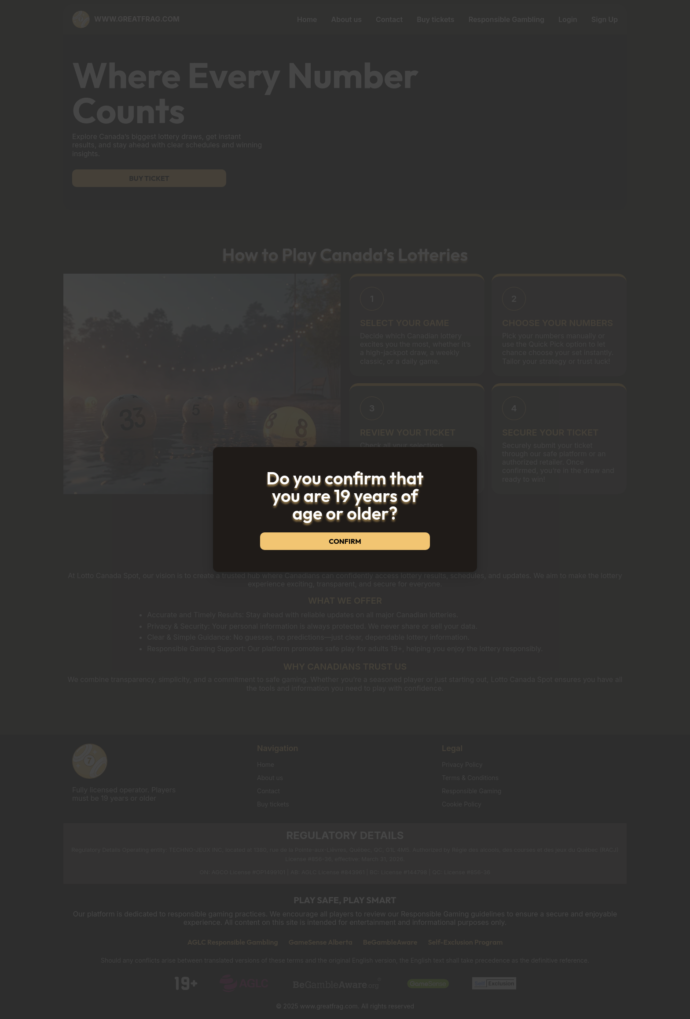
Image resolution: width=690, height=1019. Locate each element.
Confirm (345, 541)
